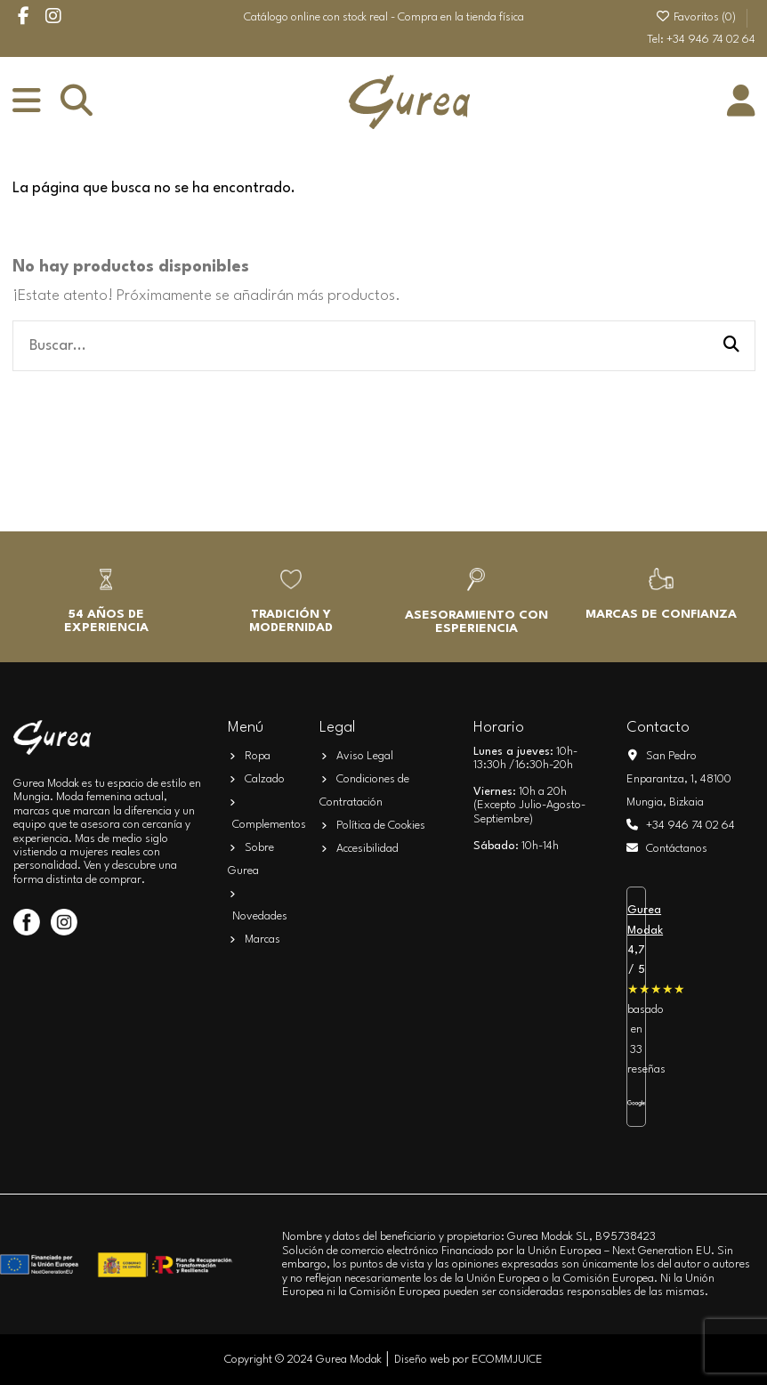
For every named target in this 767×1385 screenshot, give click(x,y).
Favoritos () (697, 17)
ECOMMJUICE (507, 1359)
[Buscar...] (731, 346)
